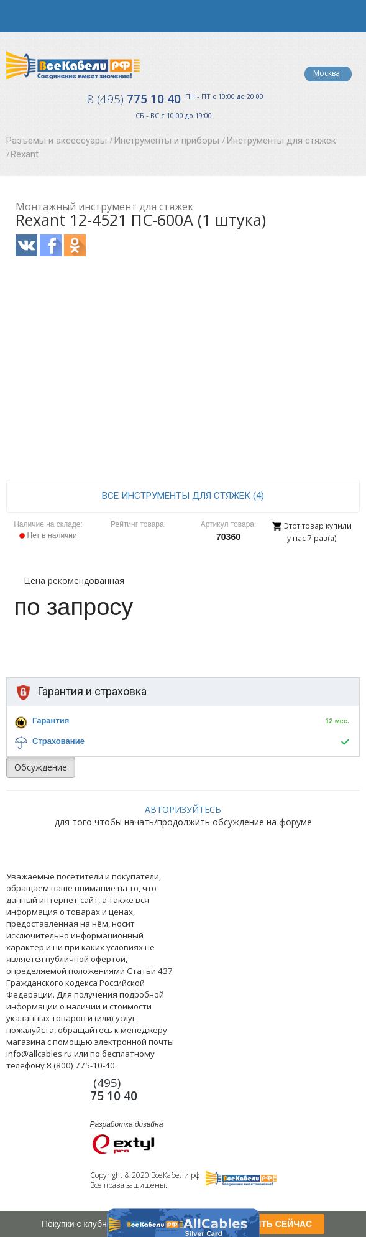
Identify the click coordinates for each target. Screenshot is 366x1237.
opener (16, 16)
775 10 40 (134, 98)
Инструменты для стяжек (281, 140)
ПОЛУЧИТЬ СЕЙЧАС (268, 1224)
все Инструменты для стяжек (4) (183, 495)
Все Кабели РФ (73, 65)
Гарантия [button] (50, 720)
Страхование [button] (58, 741)
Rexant (25, 154)
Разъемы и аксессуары (56, 140)
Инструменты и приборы (166, 140)
